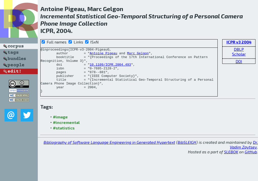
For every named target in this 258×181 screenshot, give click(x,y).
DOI (239, 61)
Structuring (164, 16)
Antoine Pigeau (103, 54)
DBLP (239, 49)
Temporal (133, 16)
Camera (232, 16)
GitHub (251, 160)
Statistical (91, 16)
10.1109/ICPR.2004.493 (110, 68)
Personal (207, 16)
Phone (49, 23)
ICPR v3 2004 (239, 41)
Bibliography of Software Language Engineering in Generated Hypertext (109, 151)
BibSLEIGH (187, 151)
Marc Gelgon (138, 54)
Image (68, 23)
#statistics (64, 136)
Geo (112, 16)
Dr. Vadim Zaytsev (244, 153)
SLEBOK (231, 160)
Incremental (57, 16)
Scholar (239, 54)
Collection (92, 23)
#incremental (66, 131)
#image (60, 125)
